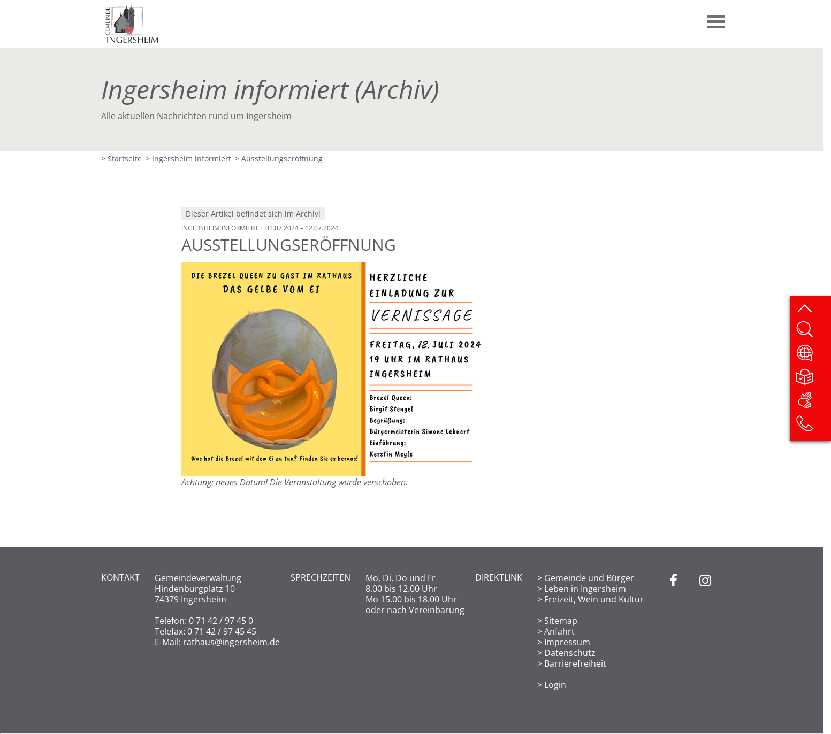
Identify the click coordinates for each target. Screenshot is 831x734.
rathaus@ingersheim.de (231, 642)
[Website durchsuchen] (813, 333)
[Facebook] (673, 631)
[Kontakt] (813, 427)
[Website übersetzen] (813, 356)
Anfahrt (559, 631)
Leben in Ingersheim (585, 588)
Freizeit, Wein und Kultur (594, 599)
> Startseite (121, 158)
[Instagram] (705, 631)
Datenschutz (570, 653)
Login (555, 685)
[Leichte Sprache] (813, 380)
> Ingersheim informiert (188, 158)
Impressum (567, 642)
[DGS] (813, 403)
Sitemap (560, 621)
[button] (716, 18)
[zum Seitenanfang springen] (813, 309)
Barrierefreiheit (575, 663)
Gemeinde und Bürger (589, 578)
